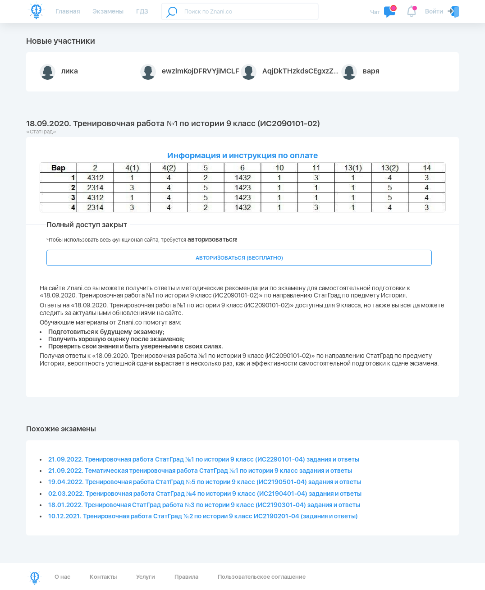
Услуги (145, 576)
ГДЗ (142, 11)
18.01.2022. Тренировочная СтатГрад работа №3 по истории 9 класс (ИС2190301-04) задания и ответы (204, 504)
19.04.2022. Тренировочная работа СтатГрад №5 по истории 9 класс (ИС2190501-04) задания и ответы (204, 481)
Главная (67, 11)
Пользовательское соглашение (262, 576)
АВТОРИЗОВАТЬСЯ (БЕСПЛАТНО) (239, 258)
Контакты (103, 576)
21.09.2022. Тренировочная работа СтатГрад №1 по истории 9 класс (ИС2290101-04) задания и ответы (203, 459)
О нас (62, 576)
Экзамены (108, 11)
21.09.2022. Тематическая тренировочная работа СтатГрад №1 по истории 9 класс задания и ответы (200, 470)
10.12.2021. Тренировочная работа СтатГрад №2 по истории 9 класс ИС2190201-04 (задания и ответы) (203, 516)
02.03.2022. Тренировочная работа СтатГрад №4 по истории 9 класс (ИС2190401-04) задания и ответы (204, 493)
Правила (186, 576)
